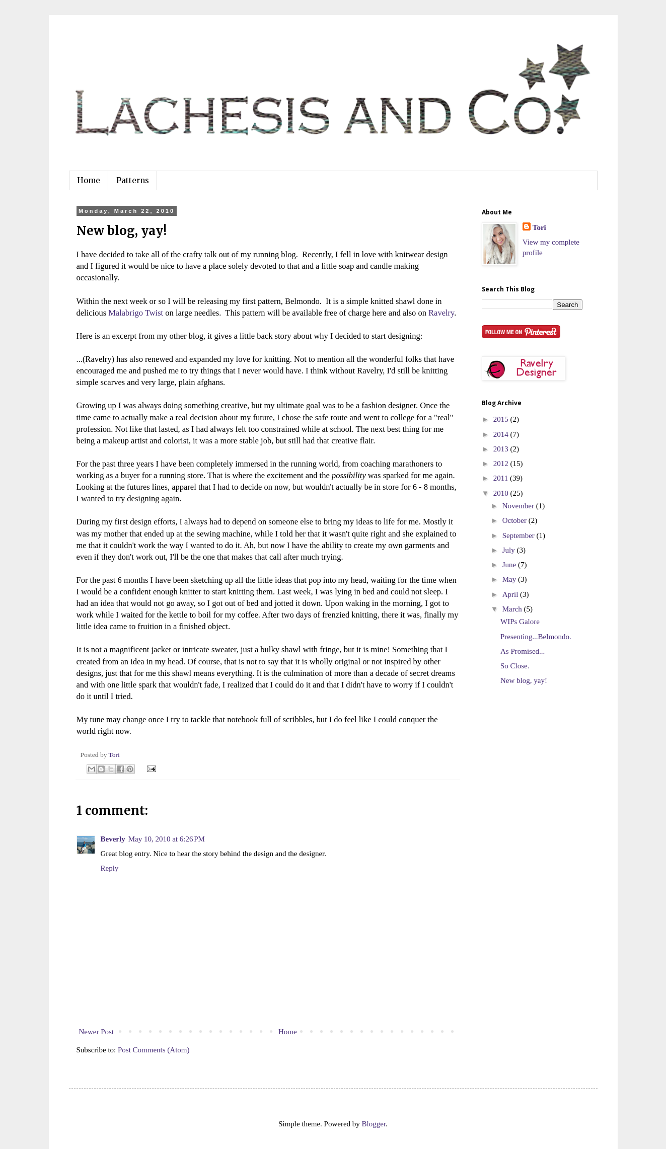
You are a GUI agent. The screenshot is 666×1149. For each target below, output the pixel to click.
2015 (501, 419)
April (511, 594)
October (515, 520)
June (510, 565)
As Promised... (522, 651)
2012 (501, 463)
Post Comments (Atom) (154, 1050)
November (519, 506)
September (519, 535)
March (513, 609)
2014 (501, 434)
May (510, 579)
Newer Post (96, 1032)
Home (88, 180)
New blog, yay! (523, 680)
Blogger (374, 1124)
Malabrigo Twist (135, 313)
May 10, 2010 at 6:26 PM (166, 839)
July (509, 550)
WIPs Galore (520, 622)
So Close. (515, 666)
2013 (501, 449)
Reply (110, 868)
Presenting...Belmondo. (535, 637)
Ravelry (441, 313)
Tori (539, 227)
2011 (501, 478)
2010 (501, 493)
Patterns (132, 180)
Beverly (113, 839)
